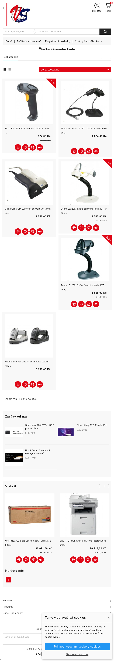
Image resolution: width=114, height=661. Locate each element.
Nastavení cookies (77, 654)
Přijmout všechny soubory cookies (77, 646)
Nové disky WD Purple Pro (92, 425)
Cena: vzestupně (75, 70)
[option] (57, 449)
